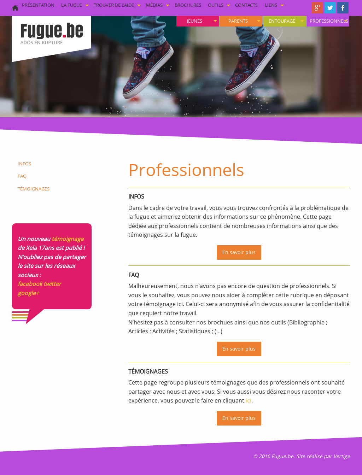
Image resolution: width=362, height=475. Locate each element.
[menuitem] (328, 21)
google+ (28, 293)
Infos (24, 163)
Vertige (341, 456)
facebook (30, 284)
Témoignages (33, 189)
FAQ (22, 176)
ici (248, 400)
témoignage (67, 239)
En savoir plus (239, 252)
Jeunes (194, 21)
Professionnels (329, 21)
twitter (52, 284)
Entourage (282, 21)
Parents (238, 21)
